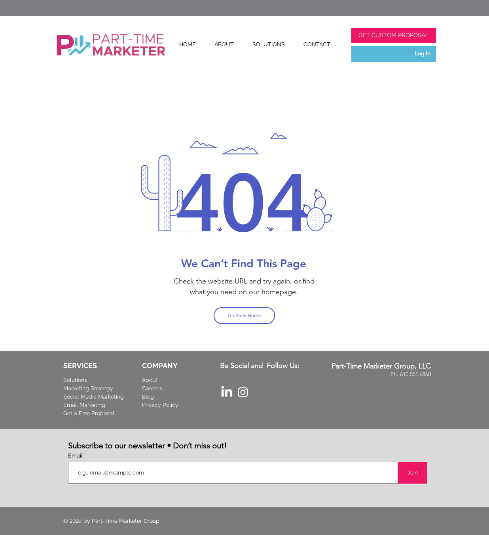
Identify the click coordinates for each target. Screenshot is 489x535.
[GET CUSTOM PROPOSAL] (393, 35)
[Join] (412, 473)
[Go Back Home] (244, 315)
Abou (148, 380)
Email (76, 455)
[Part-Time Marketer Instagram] (243, 392)
